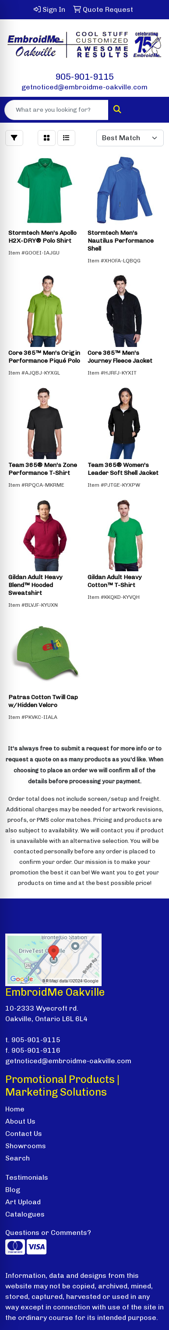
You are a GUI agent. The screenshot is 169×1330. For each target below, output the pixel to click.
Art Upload (23, 1202)
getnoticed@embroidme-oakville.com (84, 87)
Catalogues (25, 1214)
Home (15, 1109)
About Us (20, 1121)
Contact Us (23, 1133)
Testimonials (26, 1177)
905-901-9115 (84, 76)
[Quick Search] (56, 110)
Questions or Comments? (48, 1232)
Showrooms (25, 1146)
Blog (12, 1189)
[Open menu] (151, 110)
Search (17, 1158)
